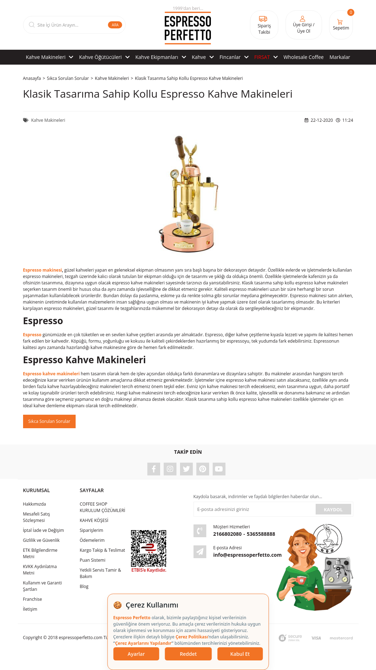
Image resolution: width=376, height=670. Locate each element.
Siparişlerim (91, 530)
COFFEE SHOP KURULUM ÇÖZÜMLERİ (102, 507)
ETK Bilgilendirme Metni (40, 553)
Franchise (32, 599)
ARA (115, 24)
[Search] (74, 25)
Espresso (32, 335)
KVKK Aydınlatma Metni (40, 569)
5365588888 (261, 533)
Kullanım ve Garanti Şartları (42, 586)
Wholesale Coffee (304, 57)
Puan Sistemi (92, 560)
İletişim (30, 609)
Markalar (339, 57)
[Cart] (341, 24)
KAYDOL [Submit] (333, 509)
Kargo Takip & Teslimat (102, 550)
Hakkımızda (34, 504)
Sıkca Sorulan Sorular (49, 421)
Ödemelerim (92, 540)
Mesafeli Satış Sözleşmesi (36, 517)
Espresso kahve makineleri (51, 374)
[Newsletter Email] (254, 509)
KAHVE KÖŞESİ (94, 520)
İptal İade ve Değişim (43, 530)
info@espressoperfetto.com (247, 554)
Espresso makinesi (42, 270)
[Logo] (188, 24)
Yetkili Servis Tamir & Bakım (100, 573)
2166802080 (227, 533)
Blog (84, 586)
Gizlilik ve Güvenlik (41, 540)
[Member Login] (303, 24)
